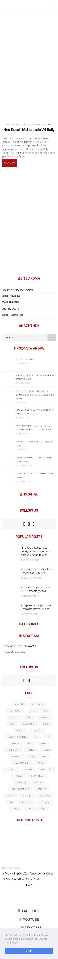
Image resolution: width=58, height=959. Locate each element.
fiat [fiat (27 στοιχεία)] (30, 743)
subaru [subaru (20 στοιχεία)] (27, 796)
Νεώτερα (47, 124)
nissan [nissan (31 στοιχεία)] (18, 776)
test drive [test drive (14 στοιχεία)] (27, 802)
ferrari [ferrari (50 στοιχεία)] (15, 743)
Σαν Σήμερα (11, 302)
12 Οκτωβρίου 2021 (30, 560)
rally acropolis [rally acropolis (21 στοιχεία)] (20, 789)
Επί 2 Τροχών (12, 124)
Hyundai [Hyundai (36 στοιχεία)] (16, 756)
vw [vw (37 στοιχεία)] (30, 809)
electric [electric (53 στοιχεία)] (37, 730)
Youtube (29, 920)
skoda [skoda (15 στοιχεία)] (11, 796)
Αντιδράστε (10, 308)
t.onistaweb (21, 652)
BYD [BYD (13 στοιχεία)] (12, 724)
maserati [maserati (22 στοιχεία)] (11, 769)
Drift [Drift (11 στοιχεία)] (45, 724)
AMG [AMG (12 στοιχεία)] (32, 711)
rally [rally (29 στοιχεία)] (38, 782)
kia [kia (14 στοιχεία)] (44, 756)
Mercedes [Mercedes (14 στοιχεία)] (46, 769)
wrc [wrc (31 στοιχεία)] (43, 809)
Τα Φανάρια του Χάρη (17, 289)
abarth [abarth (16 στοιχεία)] (19, 704)
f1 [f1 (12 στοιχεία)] (48, 737)
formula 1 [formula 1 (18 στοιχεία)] (13, 750)
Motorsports (12, 315)
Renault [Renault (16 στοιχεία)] (42, 789)
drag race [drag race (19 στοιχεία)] (28, 724)
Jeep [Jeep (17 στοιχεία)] (31, 756)
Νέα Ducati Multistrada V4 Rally (28, 130)
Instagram (29, 928)
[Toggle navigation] (54, 5)
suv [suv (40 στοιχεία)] (11, 802)
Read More (9, 163)
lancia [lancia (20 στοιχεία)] (40, 763)
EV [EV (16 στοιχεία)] (36, 737)
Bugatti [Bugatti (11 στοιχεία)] (45, 717)
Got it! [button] (29, 951)
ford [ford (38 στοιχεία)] (43, 743)
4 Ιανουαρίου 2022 (30, 596)
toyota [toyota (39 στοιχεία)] (45, 802)
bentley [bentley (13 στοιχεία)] (13, 717)
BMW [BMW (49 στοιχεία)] (29, 717)
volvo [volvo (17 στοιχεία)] (16, 809)
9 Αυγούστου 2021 (29, 614)
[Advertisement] (29, 41)
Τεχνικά (16, 868)
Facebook (29, 911)
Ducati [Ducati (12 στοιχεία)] (19, 730)
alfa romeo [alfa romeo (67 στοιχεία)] (15, 711)
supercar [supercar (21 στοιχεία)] (45, 796)
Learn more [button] (11, 943)
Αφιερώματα (11, 296)
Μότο (23, 124)
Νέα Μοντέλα (35, 124)
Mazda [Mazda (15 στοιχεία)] (28, 769)
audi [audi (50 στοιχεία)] (46, 711)
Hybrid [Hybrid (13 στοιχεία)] (46, 750)
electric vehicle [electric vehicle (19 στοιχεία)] (18, 737)
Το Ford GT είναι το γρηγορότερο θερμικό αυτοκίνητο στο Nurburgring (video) (34, 395)
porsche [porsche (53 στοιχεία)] (21, 782)
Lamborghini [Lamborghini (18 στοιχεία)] (21, 763)
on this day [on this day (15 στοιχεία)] (37, 776)
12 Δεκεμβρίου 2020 (31, 578)
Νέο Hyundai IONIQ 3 (25, 359)
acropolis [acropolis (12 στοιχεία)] (37, 704)
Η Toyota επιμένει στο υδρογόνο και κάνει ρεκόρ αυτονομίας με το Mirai (36, 551)
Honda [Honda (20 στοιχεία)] (31, 750)
